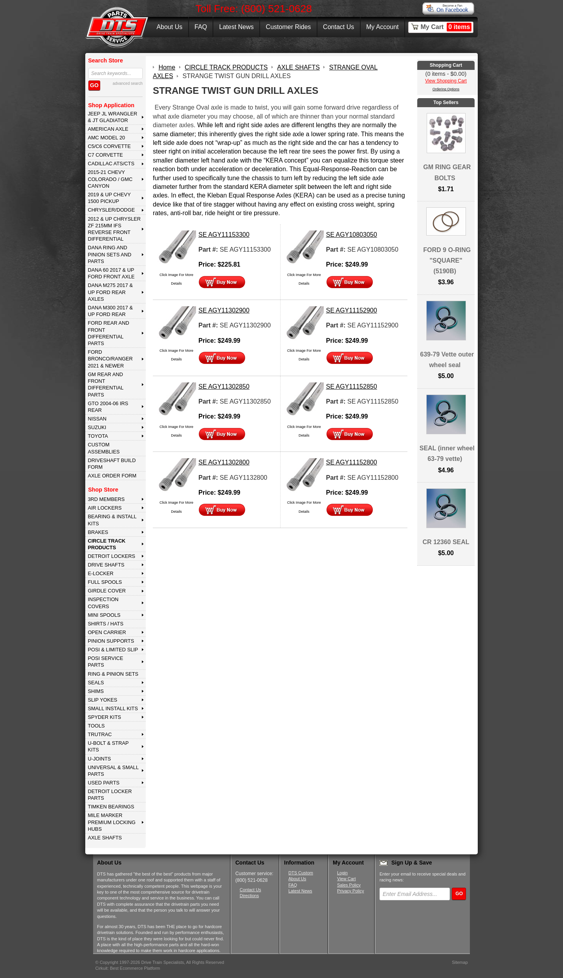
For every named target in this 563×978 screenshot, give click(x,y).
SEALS (96, 683)
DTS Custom (300, 872)
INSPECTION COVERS (103, 602)
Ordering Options (446, 89)
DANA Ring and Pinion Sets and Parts (109, 254)
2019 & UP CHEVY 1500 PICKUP (109, 198)
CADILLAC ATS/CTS (111, 163)
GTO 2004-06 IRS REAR (108, 406)
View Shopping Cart (446, 81)
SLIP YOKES (102, 700)
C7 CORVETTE (105, 155)
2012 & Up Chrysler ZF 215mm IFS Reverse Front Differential (114, 229)
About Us (169, 27)
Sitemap (460, 962)
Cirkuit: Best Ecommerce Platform (127, 968)
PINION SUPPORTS (111, 641)
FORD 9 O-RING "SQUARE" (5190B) (447, 260)
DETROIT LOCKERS (111, 556)
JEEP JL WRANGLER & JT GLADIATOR (112, 117)
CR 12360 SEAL (445, 542)
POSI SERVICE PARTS (105, 661)
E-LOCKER (100, 573)
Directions (249, 895)
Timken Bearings (111, 807)
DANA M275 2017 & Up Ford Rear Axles (110, 292)
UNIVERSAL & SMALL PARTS (113, 770)
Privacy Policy (350, 890)
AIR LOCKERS (104, 508)
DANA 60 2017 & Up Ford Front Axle (111, 273)
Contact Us (338, 27)
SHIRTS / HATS (105, 624)
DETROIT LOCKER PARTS (110, 794)
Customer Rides (288, 27)
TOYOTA (98, 436)
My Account (382, 27)
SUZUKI (97, 427)
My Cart (446, 27)
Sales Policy (349, 885)
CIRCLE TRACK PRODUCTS (106, 544)
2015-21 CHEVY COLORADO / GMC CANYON (110, 179)
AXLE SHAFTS (105, 838)
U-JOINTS (99, 759)
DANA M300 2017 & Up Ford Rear (110, 311)
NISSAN (97, 419)
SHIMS (96, 691)
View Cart (346, 878)
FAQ (200, 27)
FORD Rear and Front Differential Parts (108, 333)
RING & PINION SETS (113, 674)
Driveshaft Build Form (112, 463)
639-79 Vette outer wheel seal (447, 359)
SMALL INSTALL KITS (113, 708)
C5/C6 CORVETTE (109, 146)
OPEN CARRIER (107, 632)
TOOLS (96, 726)
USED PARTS (103, 783)
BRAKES (98, 532)
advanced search (128, 83)
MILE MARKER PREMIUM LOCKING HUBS (112, 822)
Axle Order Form (112, 476)
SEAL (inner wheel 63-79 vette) (447, 453)
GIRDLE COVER (107, 591)
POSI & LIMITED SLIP (113, 650)
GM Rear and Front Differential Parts (105, 384)
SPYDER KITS (104, 717)
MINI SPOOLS (104, 615)
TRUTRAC (100, 734)
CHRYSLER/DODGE (111, 210)
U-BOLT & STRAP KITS (108, 746)
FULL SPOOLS (105, 582)
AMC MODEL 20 (106, 138)
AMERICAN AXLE (108, 129)
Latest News (236, 27)
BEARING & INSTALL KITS (112, 520)
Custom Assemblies (103, 448)
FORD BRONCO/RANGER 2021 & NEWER (110, 359)
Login (342, 872)
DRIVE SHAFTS (106, 565)
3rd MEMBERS (106, 499)
